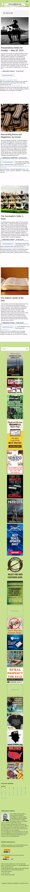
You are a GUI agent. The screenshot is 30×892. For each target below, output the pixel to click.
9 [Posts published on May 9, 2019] (17, 791)
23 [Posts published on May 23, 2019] (17, 793)
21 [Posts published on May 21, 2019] (9, 793)
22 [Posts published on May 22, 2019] (13, 793)
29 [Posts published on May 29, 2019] (13, 795)
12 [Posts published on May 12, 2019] (1, 792)
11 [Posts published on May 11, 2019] (25, 791)
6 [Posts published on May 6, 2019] (5, 791)
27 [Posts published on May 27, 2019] (5, 795)
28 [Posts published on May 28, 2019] (9, 795)
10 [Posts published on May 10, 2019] (21, 791)
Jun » (5, 798)
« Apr (2, 798)
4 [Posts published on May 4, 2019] (25, 789)
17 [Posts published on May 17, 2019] (21, 792)
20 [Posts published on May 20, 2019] (5, 793)
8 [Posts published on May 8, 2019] (13, 791)
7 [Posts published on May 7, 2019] (9, 791)
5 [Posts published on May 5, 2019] (1, 791)
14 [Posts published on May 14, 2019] (9, 792)
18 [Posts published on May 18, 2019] (25, 792)
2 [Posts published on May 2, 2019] (17, 789)
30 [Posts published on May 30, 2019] (17, 795)
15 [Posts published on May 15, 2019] (13, 792)
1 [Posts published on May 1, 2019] (13, 789)
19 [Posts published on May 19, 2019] (1, 793)
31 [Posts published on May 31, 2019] (21, 795)
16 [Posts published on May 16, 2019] (17, 792)
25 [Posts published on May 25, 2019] (25, 793)
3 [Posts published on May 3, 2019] (21, 789)
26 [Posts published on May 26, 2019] (1, 795)
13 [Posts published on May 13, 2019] (5, 792)
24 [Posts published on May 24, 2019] (21, 793)
